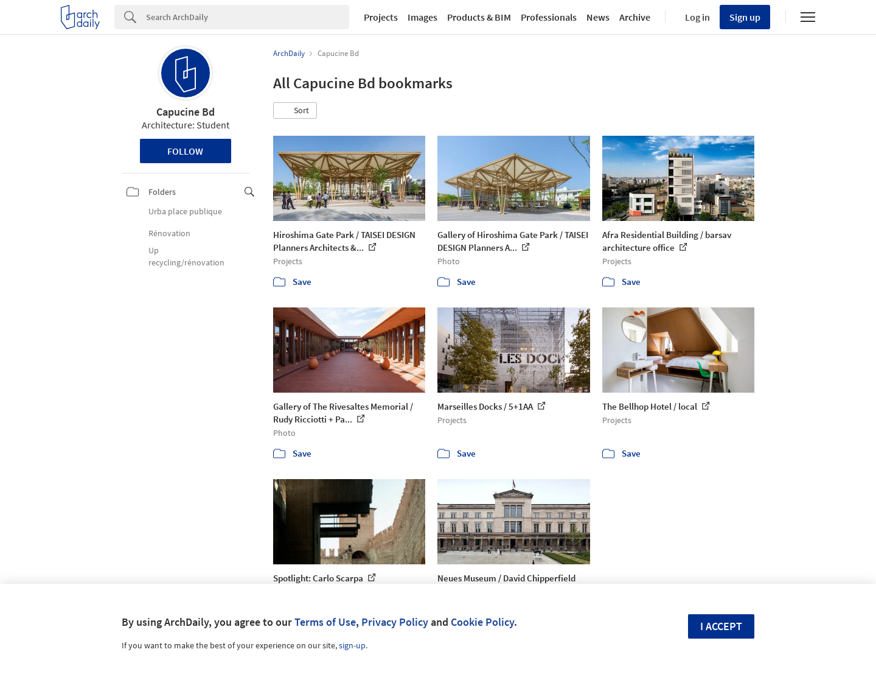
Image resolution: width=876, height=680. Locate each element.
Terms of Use (325, 622)
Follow (185, 151)
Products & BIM (479, 17)
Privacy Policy (394, 622)
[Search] (247, 17)
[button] (295, 110)
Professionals (549, 17)
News (598, 17)
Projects (381, 17)
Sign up (744, 17)
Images (422, 17)
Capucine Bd (185, 112)
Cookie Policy (482, 622)
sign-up (352, 645)
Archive (634, 17)
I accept (721, 626)
